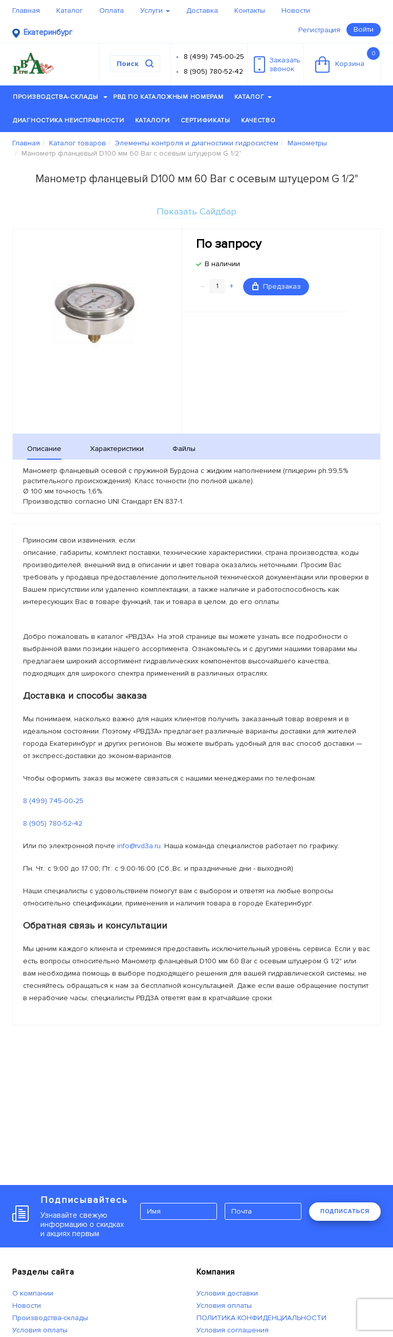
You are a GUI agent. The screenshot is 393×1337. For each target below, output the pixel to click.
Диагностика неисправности (68, 120)
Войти (364, 29)
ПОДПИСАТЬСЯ (344, 1211)
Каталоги (152, 120)
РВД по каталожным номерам (168, 97)
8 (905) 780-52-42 (213, 71)
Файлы (183, 448)
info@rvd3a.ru (139, 846)
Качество (258, 120)
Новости (295, 10)
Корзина (347, 60)
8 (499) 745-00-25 (214, 56)
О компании (32, 1293)
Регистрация (319, 30)
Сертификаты (205, 120)
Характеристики (117, 448)
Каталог (69, 10)
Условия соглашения (232, 1330)
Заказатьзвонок (277, 64)
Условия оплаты (40, 1330)
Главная (26, 10)
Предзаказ (276, 286)
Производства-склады (60, 97)
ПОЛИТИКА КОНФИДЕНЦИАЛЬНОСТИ (261, 1317)
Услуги (155, 10)
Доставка (202, 10)
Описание (44, 448)
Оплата (111, 10)
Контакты (249, 10)
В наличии (222, 264)
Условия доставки (227, 1293)
